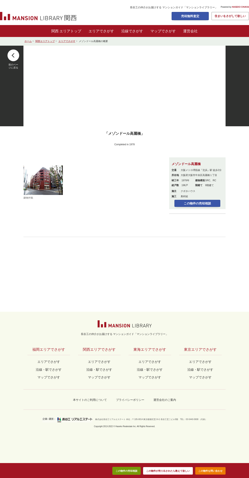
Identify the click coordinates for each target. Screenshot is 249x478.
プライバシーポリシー (130, 399)
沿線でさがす (132, 31)
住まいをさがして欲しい (230, 16)
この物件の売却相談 (197, 203)
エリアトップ (70, 31)
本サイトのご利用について (90, 399)
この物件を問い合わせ (210, 471)
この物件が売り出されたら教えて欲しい (168, 471)
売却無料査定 (190, 16)
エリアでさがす (101, 31)
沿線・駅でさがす (200, 369)
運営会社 (190, 31)
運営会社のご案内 (164, 399)
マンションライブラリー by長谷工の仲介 (125, 323)
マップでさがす (163, 31)
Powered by (235, 7)
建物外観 (43, 182)
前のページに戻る (13, 66)
